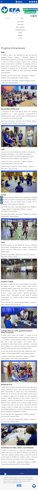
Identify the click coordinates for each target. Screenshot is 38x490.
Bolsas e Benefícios (20, 27)
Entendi (19, 485)
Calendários (20, 35)
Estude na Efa (20, 24)
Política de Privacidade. (17, 482)
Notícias (20, 32)
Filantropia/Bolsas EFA (20, 30)
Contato (20, 38)
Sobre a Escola (20, 21)
